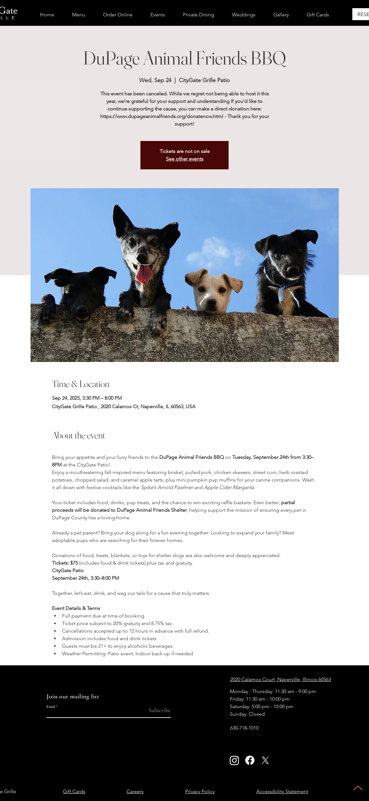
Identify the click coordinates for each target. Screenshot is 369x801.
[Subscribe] (158, 710)
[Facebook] (250, 760)
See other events (184, 159)
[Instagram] (234, 760)
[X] (265, 760)
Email (51, 706)
